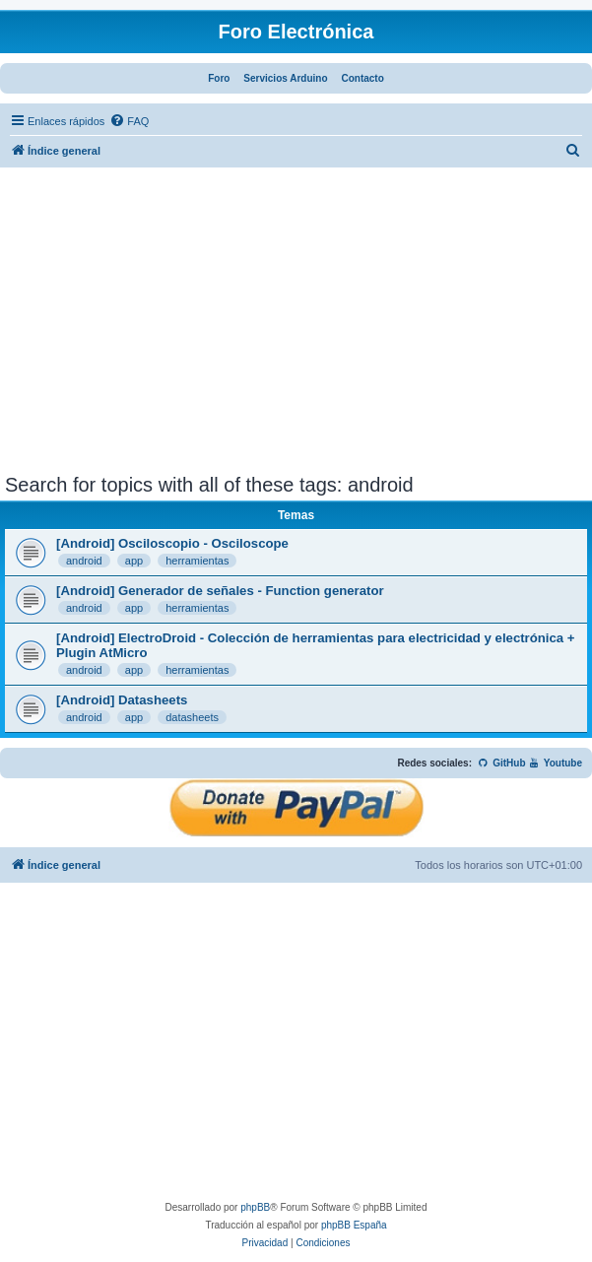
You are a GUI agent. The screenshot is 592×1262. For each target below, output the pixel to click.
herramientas (197, 560)
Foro (219, 78)
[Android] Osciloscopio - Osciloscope (172, 543)
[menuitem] (129, 121)
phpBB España (354, 1225)
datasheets (192, 717)
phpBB (255, 1207)
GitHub (502, 763)
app (134, 560)
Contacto (362, 78)
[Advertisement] (296, 326)
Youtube (555, 763)
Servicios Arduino (285, 78)
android (84, 560)
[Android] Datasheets (121, 700)
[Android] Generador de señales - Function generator (220, 590)
